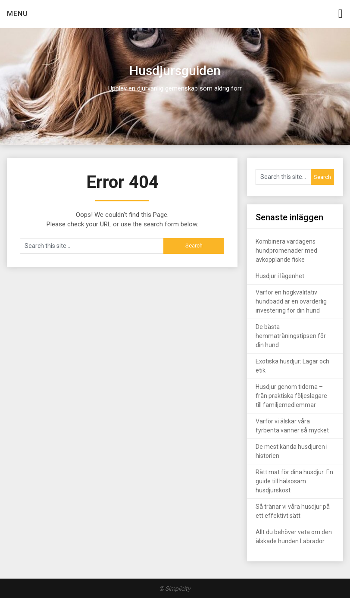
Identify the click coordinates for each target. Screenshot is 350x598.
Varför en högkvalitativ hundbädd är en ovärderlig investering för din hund (291, 301)
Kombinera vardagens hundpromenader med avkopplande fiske (286, 250)
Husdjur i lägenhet (280, 275)
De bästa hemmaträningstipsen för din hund (291, 335)
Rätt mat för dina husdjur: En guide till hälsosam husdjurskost (294, 481)
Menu (17, 13)
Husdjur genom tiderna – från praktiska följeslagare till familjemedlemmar (291, 395)
